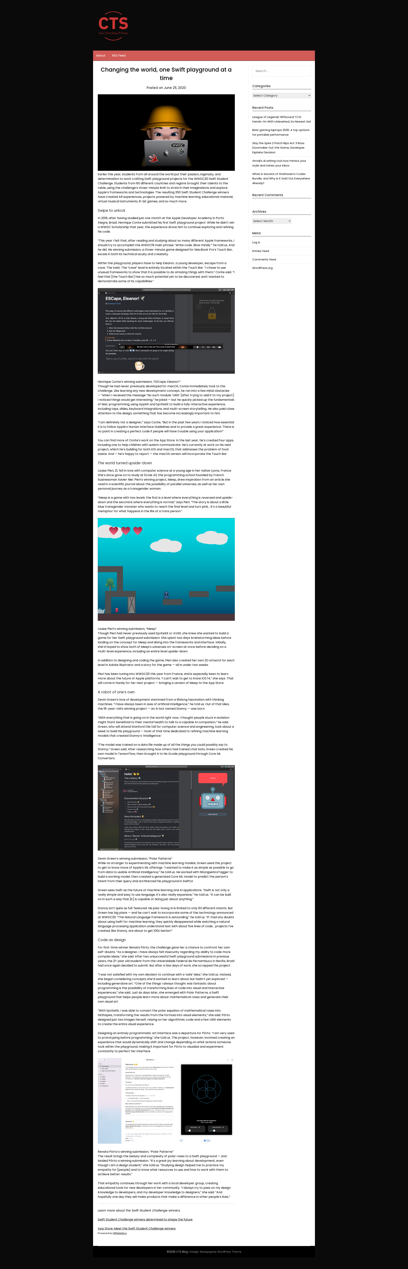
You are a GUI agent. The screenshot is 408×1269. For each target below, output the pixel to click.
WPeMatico (120, 1233)
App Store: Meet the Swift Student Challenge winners (137, 1228)
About (100, 55)
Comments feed (264, 259)
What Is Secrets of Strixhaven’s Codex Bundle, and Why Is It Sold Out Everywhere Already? (281, 178)
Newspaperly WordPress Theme (220, 1252)
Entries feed (260, 251)
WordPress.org (262, 268)
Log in (256, 242)
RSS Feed (119, 55)
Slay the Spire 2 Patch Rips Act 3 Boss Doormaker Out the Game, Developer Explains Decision (278, 147)
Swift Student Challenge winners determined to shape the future (145, 1219)
